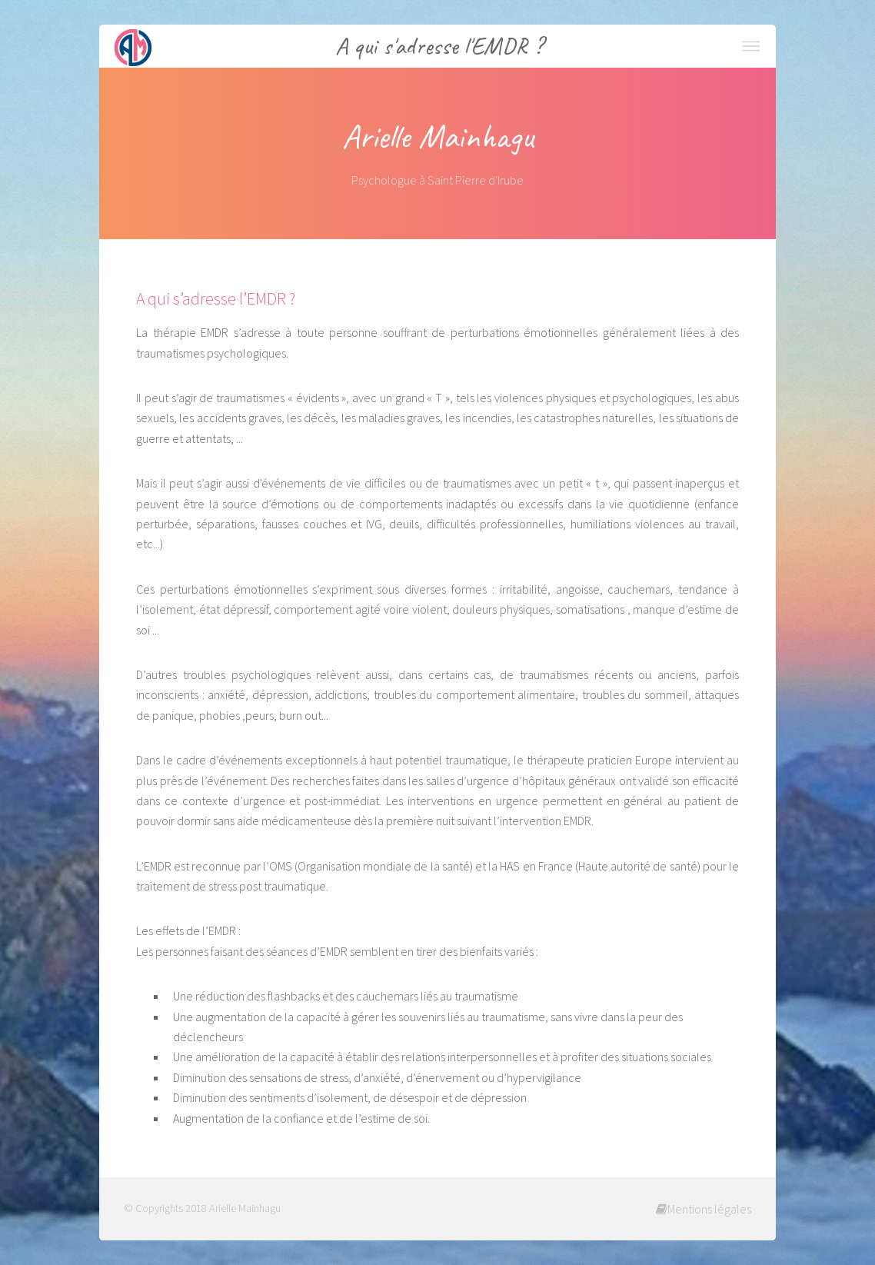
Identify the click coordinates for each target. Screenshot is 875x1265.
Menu (751, 46)
